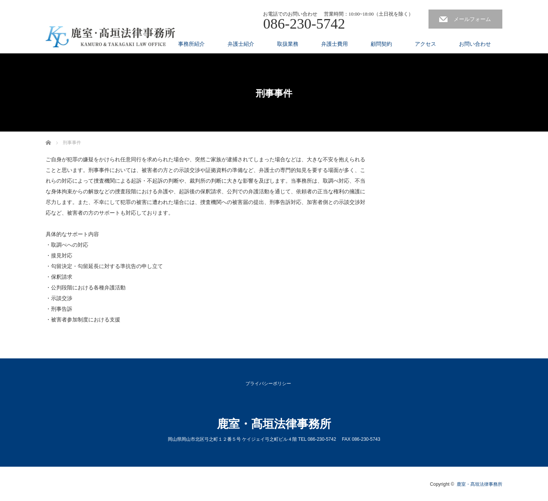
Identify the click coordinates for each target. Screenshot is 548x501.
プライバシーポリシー (268, 383)
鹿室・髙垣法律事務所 (274, 424)
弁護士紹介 (241, 44)
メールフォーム (472, 19)
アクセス (425, 44)
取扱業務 (287, 44)
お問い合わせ (475, 44)
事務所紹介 (191, 44)
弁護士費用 (334, 44)
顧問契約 (381, 44)
